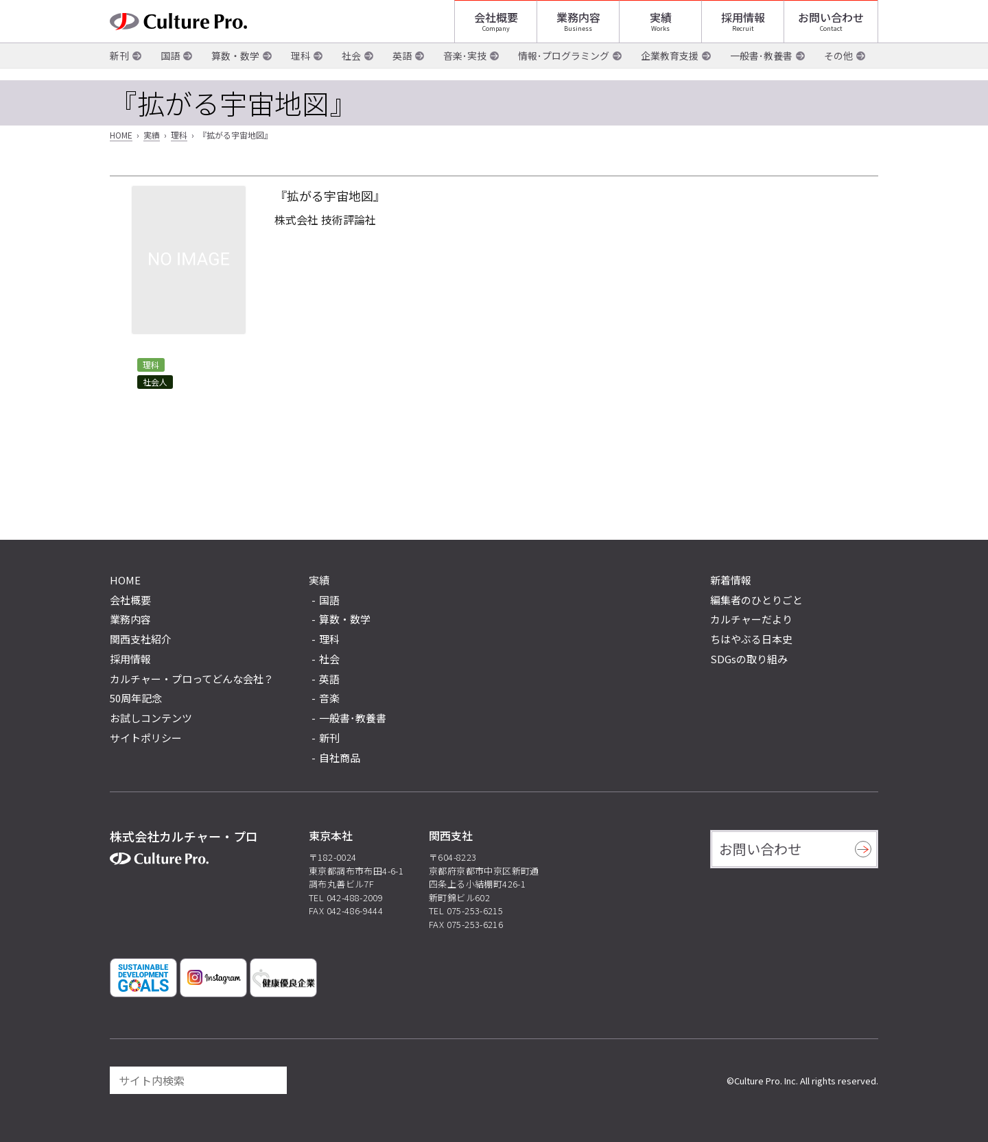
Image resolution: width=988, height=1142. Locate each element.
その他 (838, 68)
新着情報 (730, 580)
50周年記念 (136, 698)
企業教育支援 (669, 68)
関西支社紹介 (141, 639)
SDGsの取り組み (749, 659)
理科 (300, 68)
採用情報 (743, 24)
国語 (170, 68)
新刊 (119, 68)
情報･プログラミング (563, 68)
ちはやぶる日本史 (751, 639)
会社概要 (496, 24)
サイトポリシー (146, 737)
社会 (351, 68)
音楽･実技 (464, 68)
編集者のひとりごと (756, 600)
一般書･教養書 (761, 68)
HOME (121, 135)
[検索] (270, 1080)
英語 (402, 68)
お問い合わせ (831, 24)
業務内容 (578, 24)
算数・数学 (235, 68)
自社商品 (339, 757)
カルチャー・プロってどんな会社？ (192, 678)
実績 (661, 24)
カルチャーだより (751, 619)
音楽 (329, 698)
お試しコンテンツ (151, 718)
